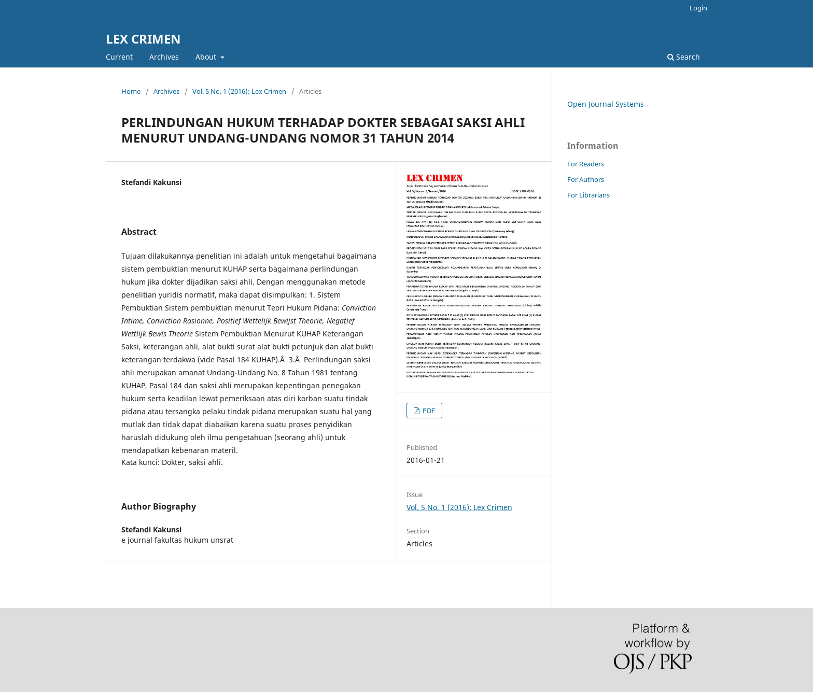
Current (119, 57)
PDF (428, 410)
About (206, 57)
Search (683, 57)
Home (131, 91)
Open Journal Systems (605, 104)
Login (698, 7)
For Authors (585, 179)
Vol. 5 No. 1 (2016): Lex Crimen (239, 91)
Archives (164, 57)
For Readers (585, 163)
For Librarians (588, 195)
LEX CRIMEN (143, 38)
